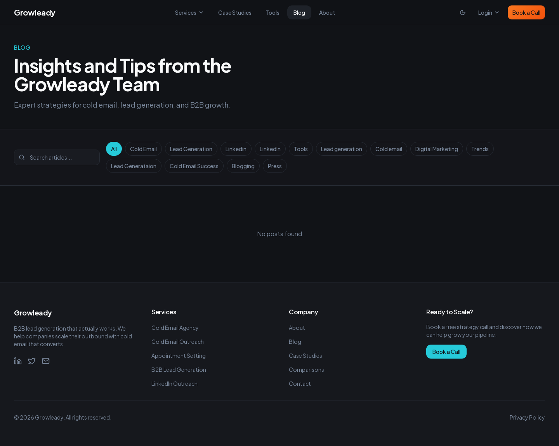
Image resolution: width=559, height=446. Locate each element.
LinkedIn (270, 148)
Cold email (388, 148)
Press (275, 165)
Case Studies (235, 12)
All (114, 148)
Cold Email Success (194, 165)
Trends (480, 148)
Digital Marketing (436, 148)
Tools (273, 12)
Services (189, 12)
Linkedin (236, 148)
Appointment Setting (178, 355)
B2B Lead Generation (178, 369)
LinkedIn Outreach (174, 383)
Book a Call (526, 12)
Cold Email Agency (175, 327)
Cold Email (143, 148)
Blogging (243, 165)
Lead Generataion (133, 165)
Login (489, 12)
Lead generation (341, 148)
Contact (300, 383)
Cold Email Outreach (177, 341)
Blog (299, 12)
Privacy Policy (527, 417)
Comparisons (306, 369)
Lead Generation (191, 148)
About (327, 12)
